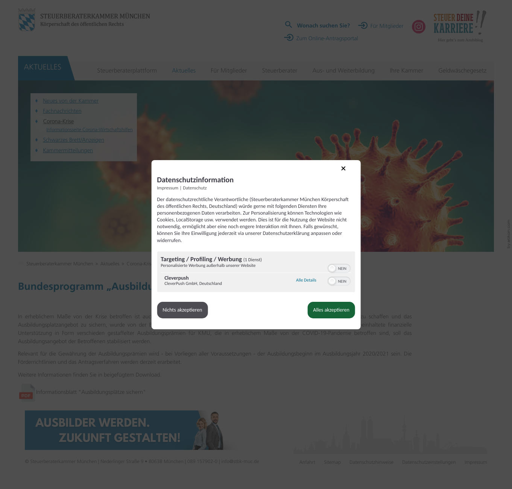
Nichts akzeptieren (184, 310)
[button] (331, 268)
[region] (256, 272)
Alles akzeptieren (330, 310)
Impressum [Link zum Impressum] (169, 188)
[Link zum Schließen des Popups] (347, 173)
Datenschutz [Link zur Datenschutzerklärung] (196, 188)
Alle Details (305, 280)
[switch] (338, 267)
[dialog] (256, 244)
